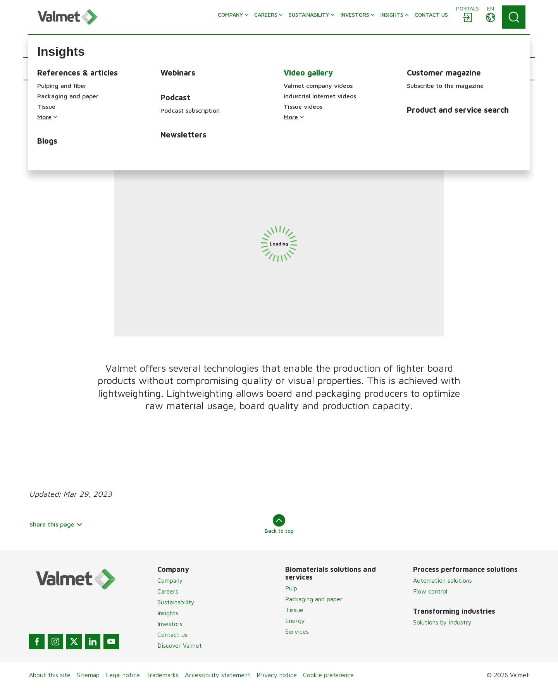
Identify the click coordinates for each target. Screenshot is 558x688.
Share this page (56, 524)
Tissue (294, 609)
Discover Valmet (179, 645)
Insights (167, 612)
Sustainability (176, 602)
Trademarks (162, 674)
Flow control (430, 591)
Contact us (172, 634)
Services (297, 631)
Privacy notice (277, 674)
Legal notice (123, 674)
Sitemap (88, 674)
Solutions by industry (442, 622)
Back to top (279, 524)
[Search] (513, 17)
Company (170, 580)
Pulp (291, 588)
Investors (170, 623)
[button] (52, 68)
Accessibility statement (217, 674)
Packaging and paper (314, 598)
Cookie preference (328, 674)
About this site (50, 674)
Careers (167, 591)
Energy (295, 620)
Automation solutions (442, 580)
